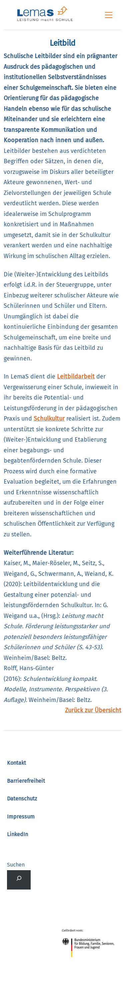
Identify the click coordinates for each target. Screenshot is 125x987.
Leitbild (62, 43)
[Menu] (108, 15)
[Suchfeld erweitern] (19, 880)
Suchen (16, 864)
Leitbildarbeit (76, 376)
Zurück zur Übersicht (93, 710)
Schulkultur (49, 418)
